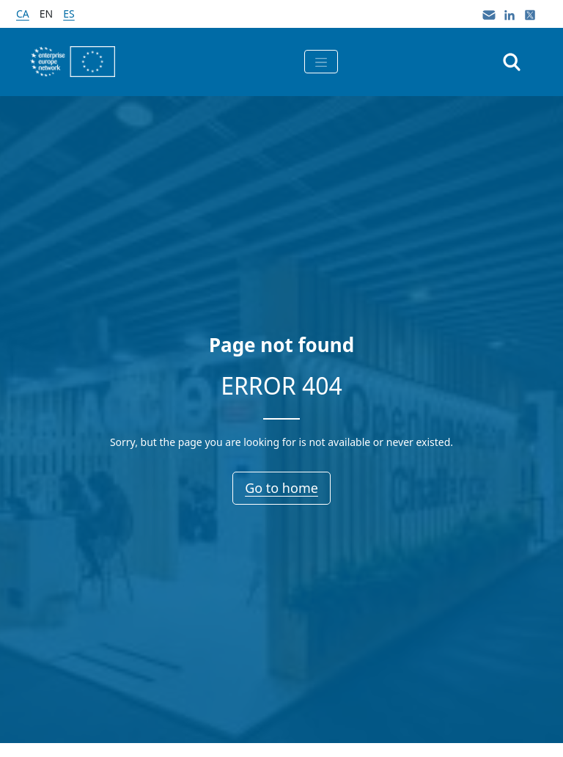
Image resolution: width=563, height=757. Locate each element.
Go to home (281, 488)
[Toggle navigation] (321, 61)
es (68, 14)
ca (22, 14)
